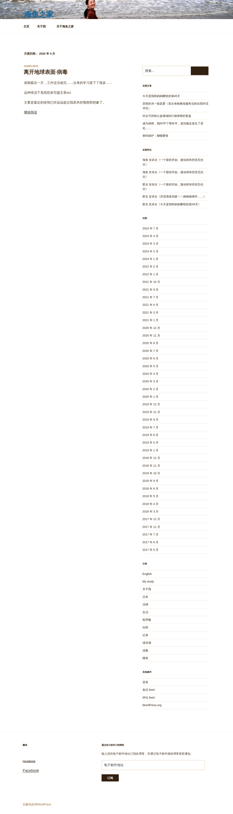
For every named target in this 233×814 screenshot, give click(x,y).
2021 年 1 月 (151, 320)
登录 (145, 682)
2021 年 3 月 (151, 312)
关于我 (43, 26)
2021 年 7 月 (151, 297)
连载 (145, 650)
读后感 (147, 642)
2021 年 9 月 (151, 289)
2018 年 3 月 (151, 511)
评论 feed (149, 697)
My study (148, 581)
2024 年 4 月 (151, 236)
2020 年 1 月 (151, 396)
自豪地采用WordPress (37, 804)
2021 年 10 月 (151, 281)
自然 (145, 627)
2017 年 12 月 (151, 519)
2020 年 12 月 (151, 328)
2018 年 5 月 (151, 496)
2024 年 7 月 (151, 228)
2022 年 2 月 (151, 266)
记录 (145, 635)
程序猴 (147, 619)
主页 (26, 26)
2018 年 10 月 (151, 473)
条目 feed (149, 689)
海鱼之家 (38, 14)
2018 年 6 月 (151, 488)
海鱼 (145, 159)
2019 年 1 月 (151, 450)
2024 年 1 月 (151, 259)
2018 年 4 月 (151, 504)
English (147, 574)
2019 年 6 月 (151, 435)
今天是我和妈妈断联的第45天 (161, 96)
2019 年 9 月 (151, 419)
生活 (145, 612)
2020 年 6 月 (151, 358)
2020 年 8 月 (151, 343)
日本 (145, 596)
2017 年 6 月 (151, 542)
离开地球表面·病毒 (46, 72)
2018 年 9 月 (151, 480)
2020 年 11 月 (151, 335)
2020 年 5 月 (151, 366)
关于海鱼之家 (65, 26)
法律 (145, 604)
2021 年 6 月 (151, 304)
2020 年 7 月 (151, 350)
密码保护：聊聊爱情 (155, 135)
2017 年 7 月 (151, 534)
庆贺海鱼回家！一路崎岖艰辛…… (181, 196)
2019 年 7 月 (151, 427)
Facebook (29, 761)
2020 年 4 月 (151, 373)
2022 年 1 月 (151, 274)
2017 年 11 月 (151, 526)
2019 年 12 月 (151, 404)
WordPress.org (152, 705)
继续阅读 (30, 112)
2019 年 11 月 (151, 412)
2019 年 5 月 (151, 442)
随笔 (145, 658)
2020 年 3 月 (151, 381)
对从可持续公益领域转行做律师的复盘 (167, 115)
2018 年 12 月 (151, 457)
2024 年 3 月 (151, 243)
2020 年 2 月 (151, 389)
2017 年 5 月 (151, 549)
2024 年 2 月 (151, 251)
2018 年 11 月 (151, 465)
